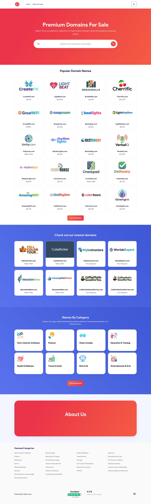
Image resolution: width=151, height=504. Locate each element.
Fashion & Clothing (52, 471)
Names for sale (38, 4)
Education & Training (52, 456)
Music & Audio (50, 453)
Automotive (50, 467)
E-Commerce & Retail (115, 460)
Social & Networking (52, 460)
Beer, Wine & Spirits (20, 478)
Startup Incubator (114, 463)
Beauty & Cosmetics (84, 467)
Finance (17, 456)
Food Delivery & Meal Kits (54, 474)
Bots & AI (111, 453)
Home (28, 4)
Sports (16, 463)
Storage (79, 460)
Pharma (79, 471)
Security (17, 471)
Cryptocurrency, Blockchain (117, 467)
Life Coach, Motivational (85, 463)
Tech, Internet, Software (22, 453)
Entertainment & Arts (115, 456)
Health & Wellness (83, 453)
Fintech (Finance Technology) (24, 474)
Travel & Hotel (81, 456)
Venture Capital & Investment (118, 471)
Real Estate (18, 460)
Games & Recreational (53, 463)
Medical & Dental (20, 467)
